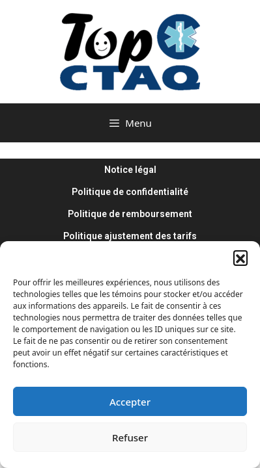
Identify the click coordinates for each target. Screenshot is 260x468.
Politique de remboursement (130, 214)
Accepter (130, 401)
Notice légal (130, 169)
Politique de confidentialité (130, 192)
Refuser (130, 437)
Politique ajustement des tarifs (130, 236)
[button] (240, 257)
